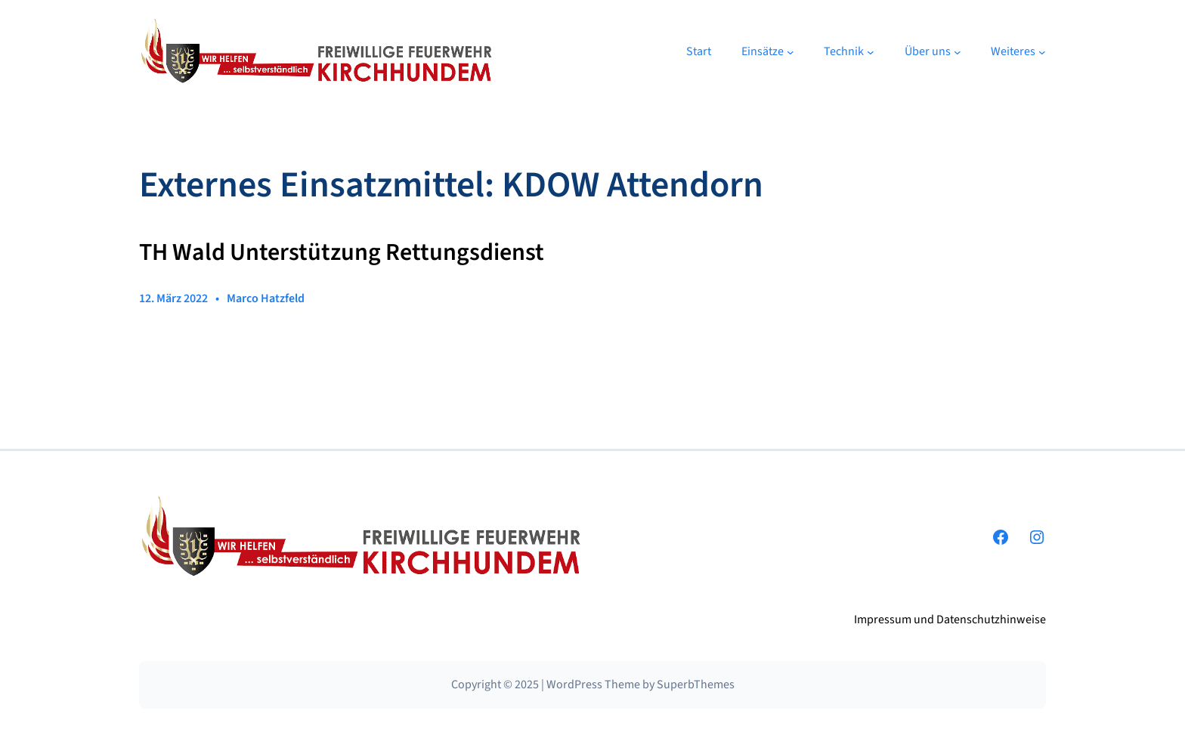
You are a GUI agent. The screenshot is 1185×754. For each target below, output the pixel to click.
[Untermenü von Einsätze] (790, 52)
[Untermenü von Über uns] (957, 52)
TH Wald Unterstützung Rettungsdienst (341, 253)
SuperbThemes (696, 684)
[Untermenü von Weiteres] (1042, 52)
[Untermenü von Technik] (870, 52)
